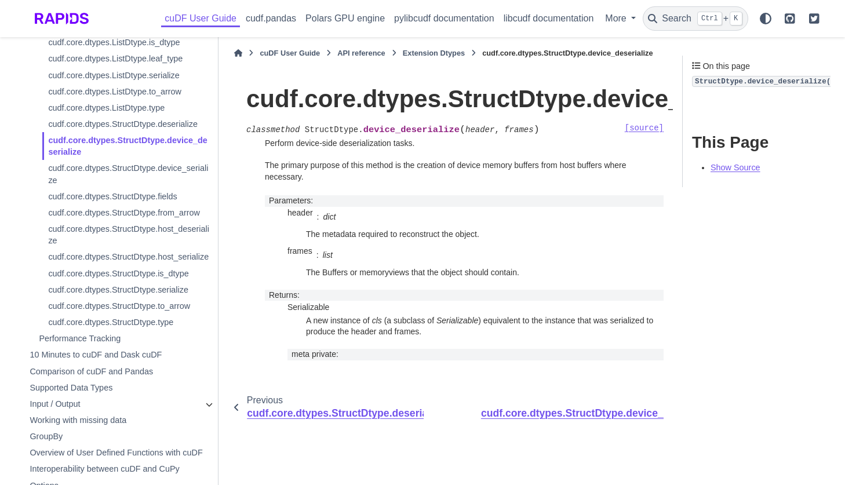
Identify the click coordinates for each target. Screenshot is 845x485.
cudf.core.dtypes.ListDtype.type (106, 107)
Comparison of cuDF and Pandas (91, 371)
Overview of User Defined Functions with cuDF (116, 452)
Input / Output (55, 404)
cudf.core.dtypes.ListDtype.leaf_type (115, 58)
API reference (361, 53)
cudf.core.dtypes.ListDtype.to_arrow (114, 91)
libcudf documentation (549, 18)
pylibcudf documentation (444, 18)
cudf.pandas (271, 18)
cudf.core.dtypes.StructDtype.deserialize (123, 124)
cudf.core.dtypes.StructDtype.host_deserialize (128, 234)
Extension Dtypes (434, 53)
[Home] (238, 53)
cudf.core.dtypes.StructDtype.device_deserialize (127, 146)
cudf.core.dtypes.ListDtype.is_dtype (114, 42)
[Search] (695, 18)
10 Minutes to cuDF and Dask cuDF (96, 354)
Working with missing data (78, 420)
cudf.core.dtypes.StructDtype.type (110, 322)
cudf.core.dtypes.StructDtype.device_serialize (128, 173)
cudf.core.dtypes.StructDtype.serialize (118, 289)
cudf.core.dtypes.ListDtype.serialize (113, 75)
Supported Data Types (71, 387)
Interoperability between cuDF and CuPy (104, 468)
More (617, 18)
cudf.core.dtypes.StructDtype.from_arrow (124, 212)
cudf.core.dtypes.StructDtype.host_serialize (128, 256)
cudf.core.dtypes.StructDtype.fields (112, 196)
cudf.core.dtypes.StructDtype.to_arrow (119, 306)
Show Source (735, 167)
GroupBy (46, 436)
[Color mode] (766, 18)
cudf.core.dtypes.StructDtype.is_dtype (118, 273)
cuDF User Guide (200, 18)
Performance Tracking (80, 338)
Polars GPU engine (345, 18)
